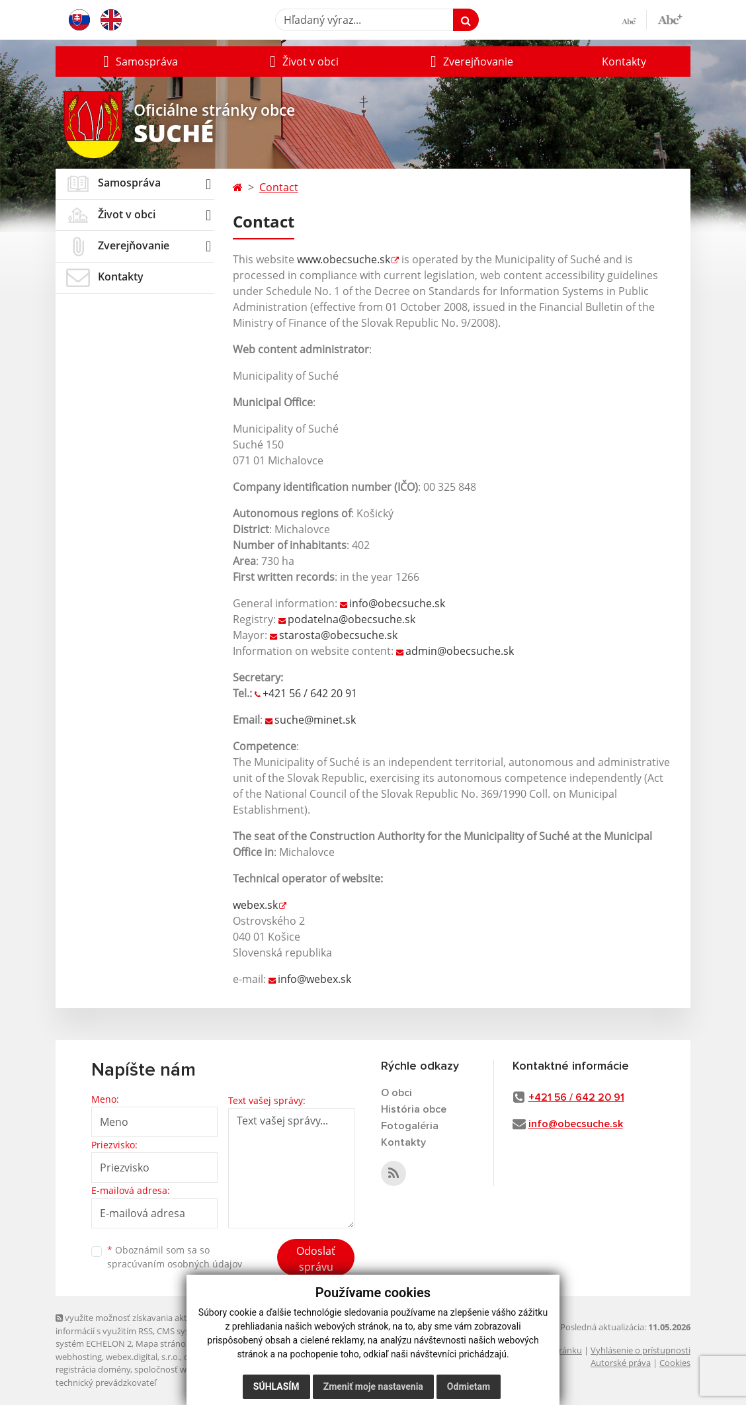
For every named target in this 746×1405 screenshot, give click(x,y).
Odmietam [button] (468, 1386)
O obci (396, 1092)
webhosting (79, 1357)
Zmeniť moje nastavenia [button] (373, 1386)
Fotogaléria (409, 1126)
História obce (413, 1109)
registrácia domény (93, 1369)
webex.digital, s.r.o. (143, 1357)
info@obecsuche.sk (397, 603)
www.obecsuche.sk (343, 259)
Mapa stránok (163, 1343)
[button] (139, 61)
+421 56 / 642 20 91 (310, 693)
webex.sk (255, 905)
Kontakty (624, 61)
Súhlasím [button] (276, 1386)
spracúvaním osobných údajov (174, 1263)
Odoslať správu (315, 1259)
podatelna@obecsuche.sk (351, 619)
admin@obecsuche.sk (459, 651)
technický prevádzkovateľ (106, 1382)
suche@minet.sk (315, 719)
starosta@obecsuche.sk (338, 635)
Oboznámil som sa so (174, 1257)
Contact (278, 187)
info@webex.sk (314, 979)
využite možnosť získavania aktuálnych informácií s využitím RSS (137, 1324)
